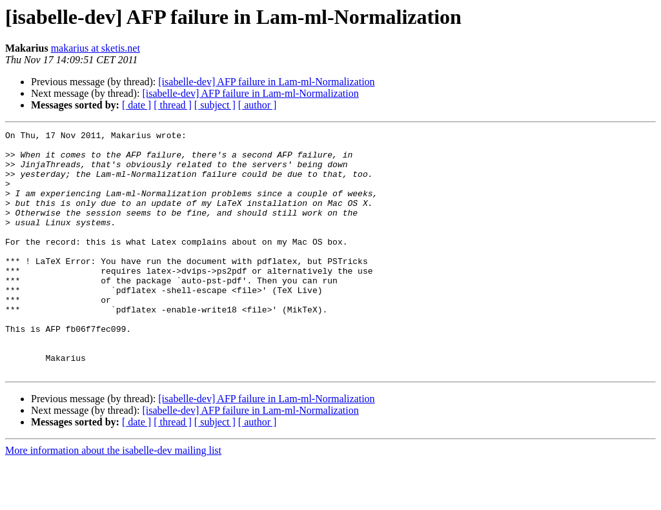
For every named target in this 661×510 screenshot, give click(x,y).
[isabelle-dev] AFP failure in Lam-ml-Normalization (266, 81)
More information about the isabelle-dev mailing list (113, 498)
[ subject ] (215, 104)
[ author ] (257, 104)
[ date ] (136, 104)
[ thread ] (173, 104)
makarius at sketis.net (95, 48)
